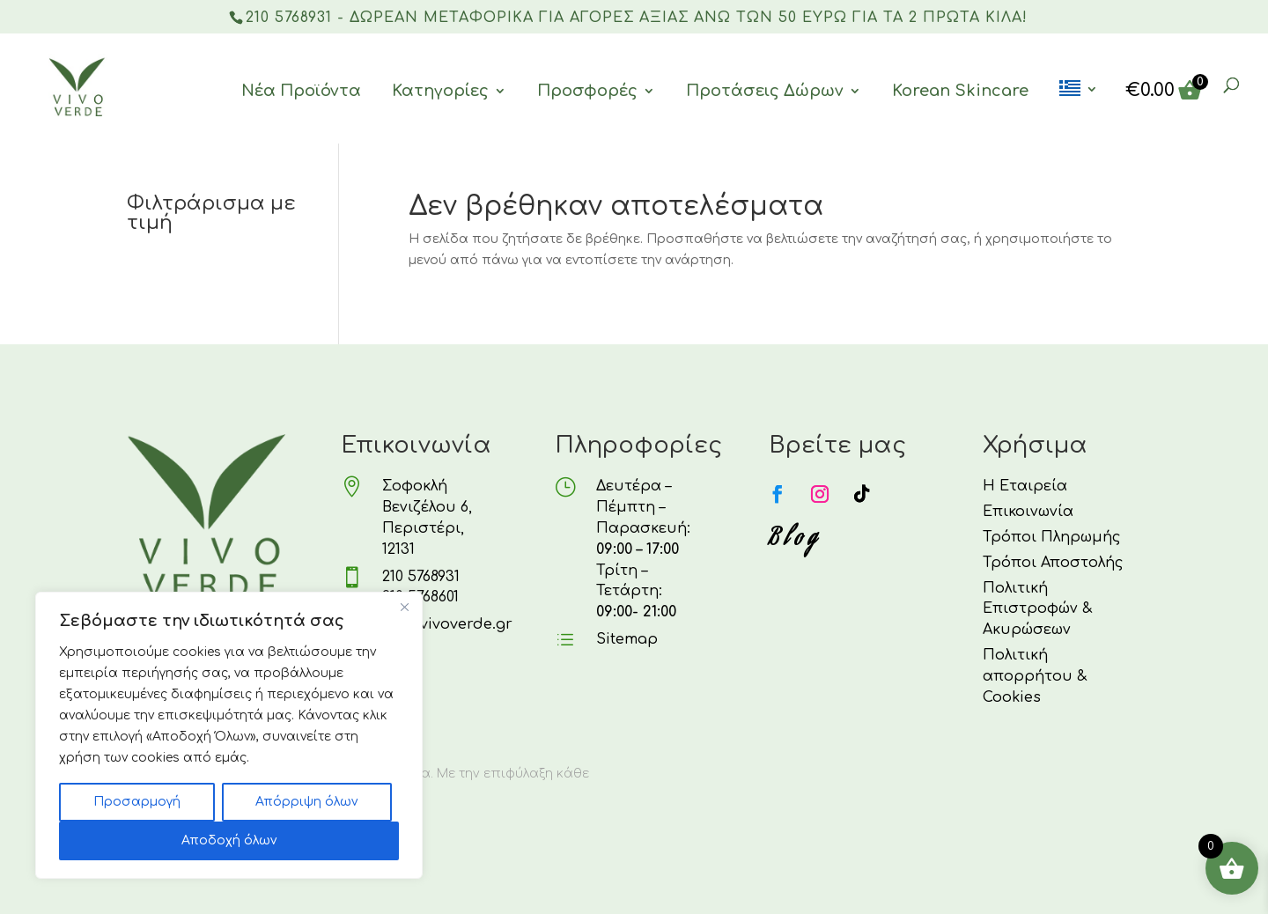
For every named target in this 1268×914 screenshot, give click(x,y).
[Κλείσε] (404, 606)
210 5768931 (421, 577)
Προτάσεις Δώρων (765, 91)
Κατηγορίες (440, 91)
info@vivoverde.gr (443, 624)
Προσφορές (587, 91)
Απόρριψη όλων (306, 801)
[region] (229, 735)
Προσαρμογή (137, 801)
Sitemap (627, 639)
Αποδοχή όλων (228, 840)
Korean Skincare (960, 91)
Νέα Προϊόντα (301, 91)
